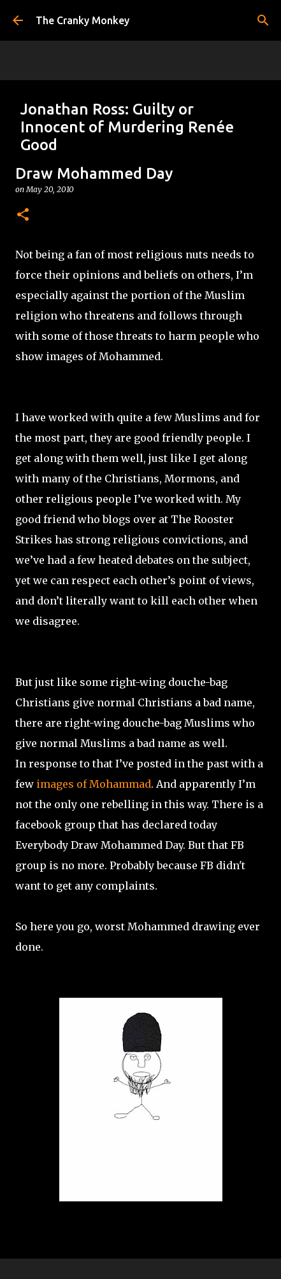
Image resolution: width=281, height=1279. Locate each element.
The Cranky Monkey (82, 20)
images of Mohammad (93, 784)
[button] (23, 215)
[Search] (263, 20)
